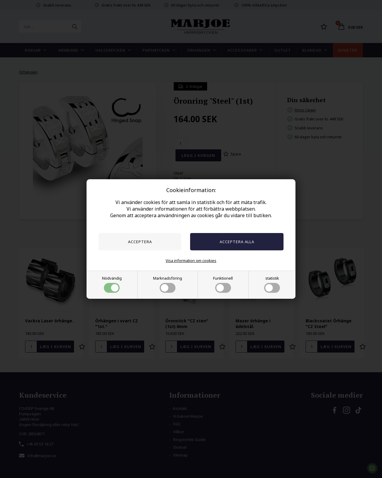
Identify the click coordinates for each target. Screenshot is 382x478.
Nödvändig (112, 284)
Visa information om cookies (191, 260)
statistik (272, 284)
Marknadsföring (167, 284)
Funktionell (223, 284)
